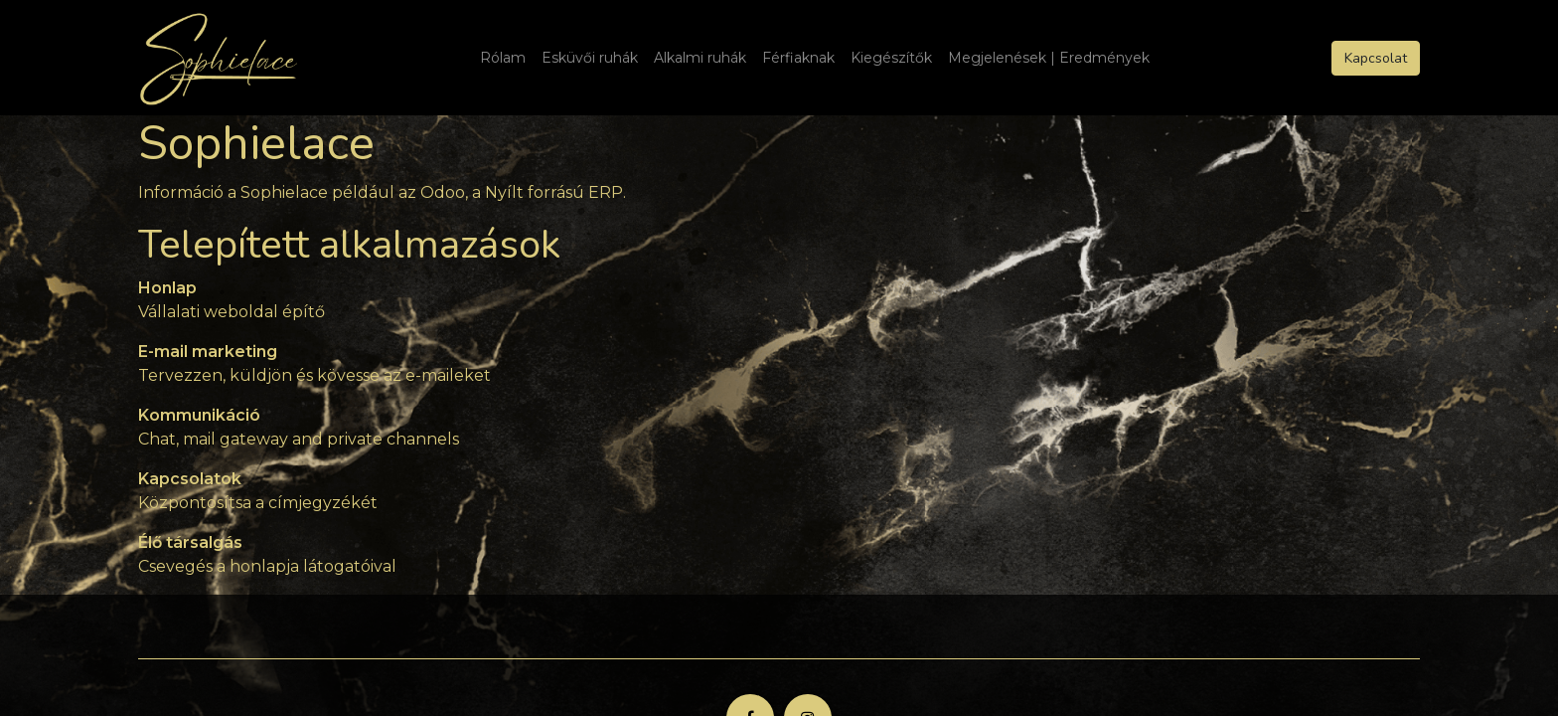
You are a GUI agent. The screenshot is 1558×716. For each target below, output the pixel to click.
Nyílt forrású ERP (554, 192)
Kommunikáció (199, 415)
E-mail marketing (207, 351)
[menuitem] (503, 58)
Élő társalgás (190, 542)
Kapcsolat (1375, 58)
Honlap (167, 287)
